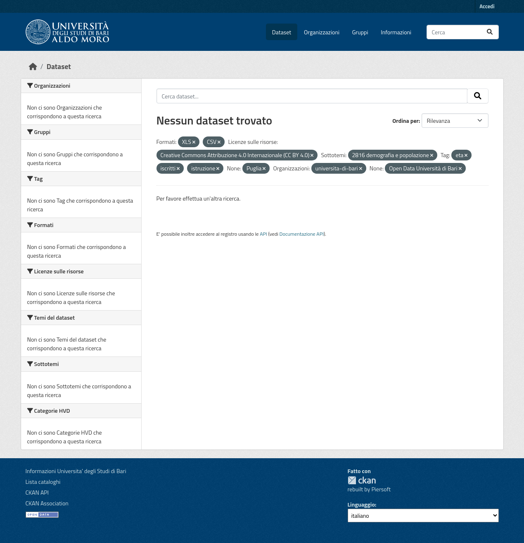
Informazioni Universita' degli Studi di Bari (76, 470)
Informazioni (396, 32)
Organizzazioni (321, 32)
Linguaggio (361, 504)
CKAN (362, 480)
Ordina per (405, 120)
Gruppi (360, 32)
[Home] (33, 66)
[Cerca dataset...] (463, 32)
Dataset (281, 32)
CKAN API (37, 492)
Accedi (486, 6)
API (263, 234)
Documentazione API (302, 234)
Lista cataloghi (43, 481)
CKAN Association (47, 503)
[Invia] (489, 32)
